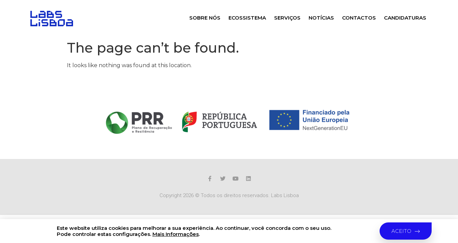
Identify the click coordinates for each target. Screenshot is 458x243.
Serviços (287, 18)
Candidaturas (405, 18)
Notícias (321, 18)
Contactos (359, 18)
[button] (406, 231)
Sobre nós (204, 18)
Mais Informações (175, 234)
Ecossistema (247, 18)
